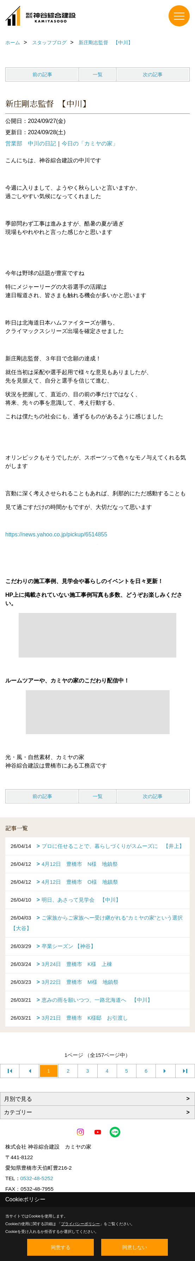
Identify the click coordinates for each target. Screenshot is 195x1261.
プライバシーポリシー (80, 1224)
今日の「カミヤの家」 (90, 143)
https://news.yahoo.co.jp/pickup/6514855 (56, 534)
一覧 (98, 74)
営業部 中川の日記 (30, 143)
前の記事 (42, 74)
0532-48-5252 (36, 1178)
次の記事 (153, 74)
